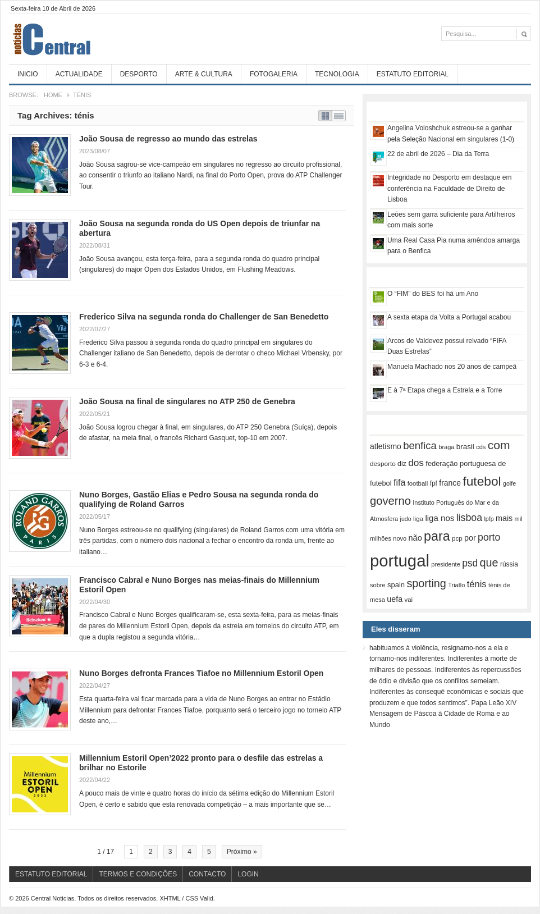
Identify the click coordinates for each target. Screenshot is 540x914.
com (499, 444)
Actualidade (79, 74)
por (470, 537)
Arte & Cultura (203, 74)
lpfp (488, 518)
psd (470, 563)
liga (418, 518)
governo (390, 501)
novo (399, 538)
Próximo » (242, 852)
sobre (378, 585)
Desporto (139, 74)
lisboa (469, 517)
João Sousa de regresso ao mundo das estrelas (168, 138)
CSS (191, 898)
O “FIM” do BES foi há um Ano (432, 294)
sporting (426, 583)
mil (519, 518)
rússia (509, 564)
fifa (399, 482)
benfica (420, 445)
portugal (399, 560)
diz (401, 464)
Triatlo (456, 585)
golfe (509, 483)
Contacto (207, 874)
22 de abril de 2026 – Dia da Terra (438, 154)
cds (481, 447)
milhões (380, 538)
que (489, 562)
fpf (433, 483)
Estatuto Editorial (413, 74)
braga (446, 447)
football (418, 483)
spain (396, 585)
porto (489, 537)
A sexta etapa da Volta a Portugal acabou (449, 317)
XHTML (169, 898)
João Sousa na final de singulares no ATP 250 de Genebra (187, 401)
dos (416, 462)
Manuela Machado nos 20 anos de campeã (451, 367)
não (415, 537)
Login (247, 874)
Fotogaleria (274, 74)
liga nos (439, 518)
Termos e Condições (138, 874)
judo (405, 518)
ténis (477, 584)
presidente (445, 564)
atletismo (385, 446)
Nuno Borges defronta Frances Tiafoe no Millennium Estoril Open (201, 673)
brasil (465, 446)
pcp (457, 538)
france (450, 482)
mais (504, 518)
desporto (383, 463)
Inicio (27, 74)
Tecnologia (337, 74)
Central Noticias (93, 39)
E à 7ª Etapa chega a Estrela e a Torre (444, 390)
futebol (482, 481)
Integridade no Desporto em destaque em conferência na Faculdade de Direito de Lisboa (449, 188)
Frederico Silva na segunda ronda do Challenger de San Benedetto (203, 316)
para (437, 536)
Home (53, 95)
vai (408, 599)
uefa (394, 599)
